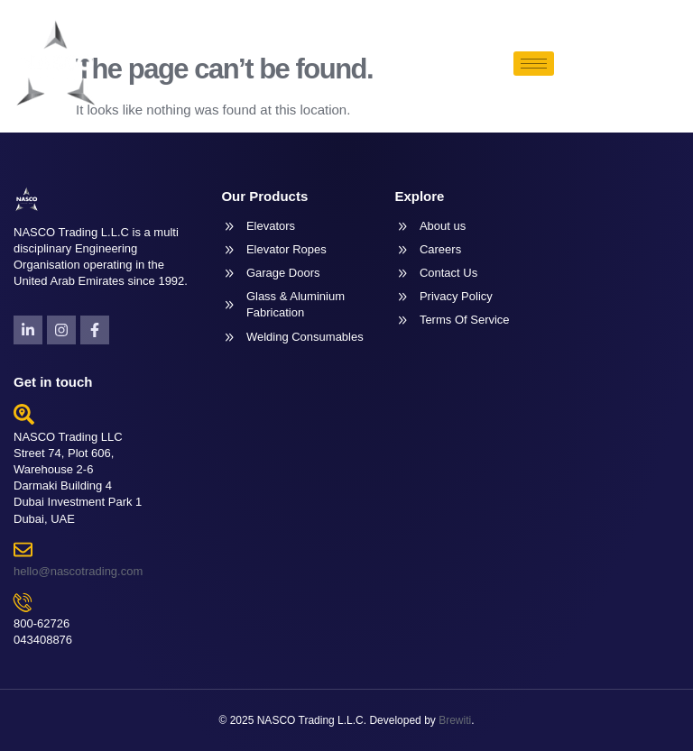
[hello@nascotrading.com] (23, 549)
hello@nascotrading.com (78, 571)
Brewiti (455, 720)
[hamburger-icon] (533, 63)
